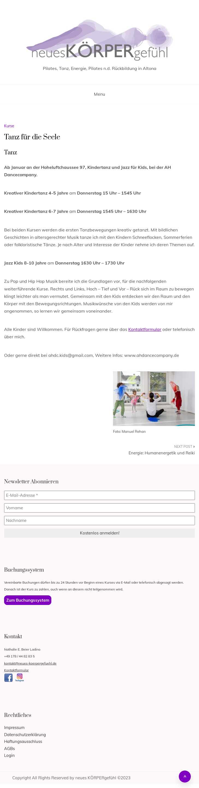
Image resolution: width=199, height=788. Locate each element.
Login (9, 755)
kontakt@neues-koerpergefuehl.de (30, 663)
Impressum (14, 727)
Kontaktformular (144, 329)
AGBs (9, 748)
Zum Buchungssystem (27, 600)
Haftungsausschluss (23, 741)
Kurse (9, 126)
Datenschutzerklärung (25, 734)
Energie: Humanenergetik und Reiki (162, 452)
